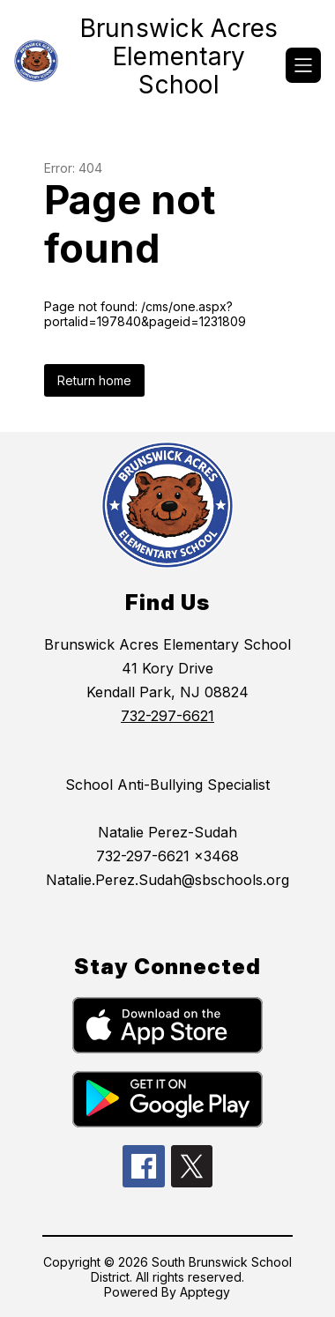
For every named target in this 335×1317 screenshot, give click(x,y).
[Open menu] (303, 65)
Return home (94, 380)
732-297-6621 (167, 716)
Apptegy (205, 1291)
